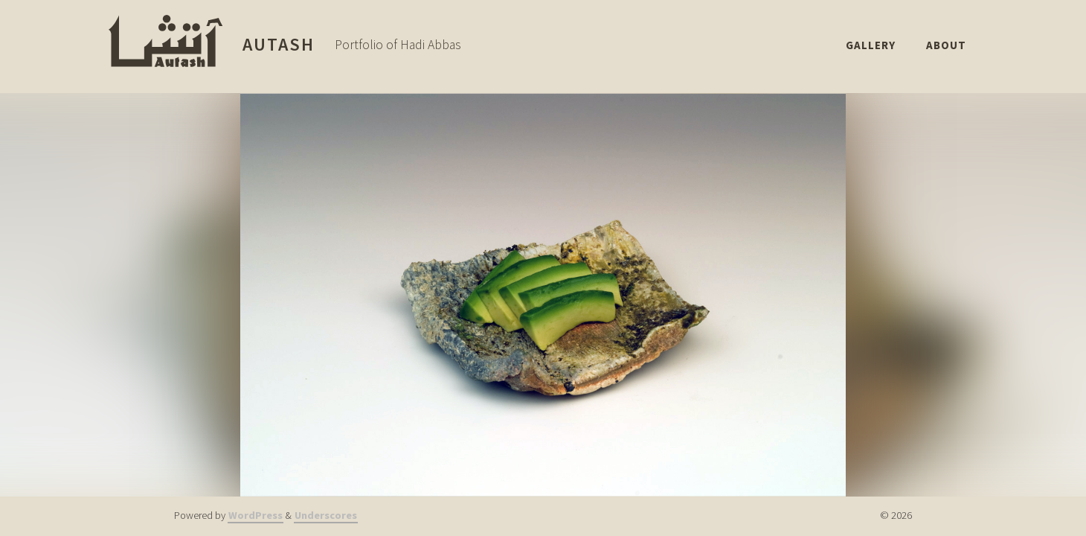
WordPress (255, 515)
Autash (278, 44)
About (945, 44)
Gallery (859, 44)
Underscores (326, 515)
